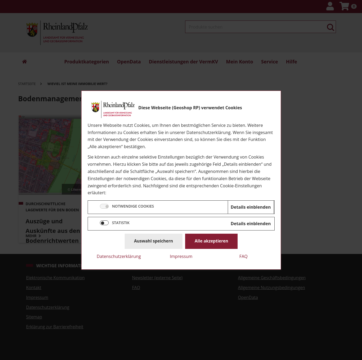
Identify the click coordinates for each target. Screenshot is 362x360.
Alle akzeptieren (211, 241)
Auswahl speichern (153, 241)
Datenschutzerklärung (119, 256)
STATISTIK (120, 222)
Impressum (181, 256)
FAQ (243, 256)
